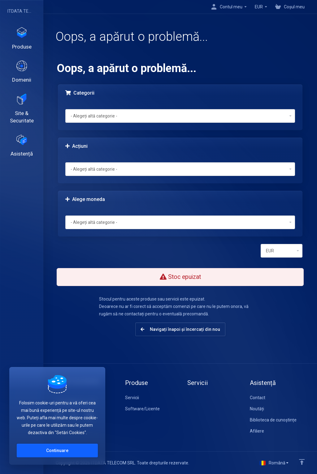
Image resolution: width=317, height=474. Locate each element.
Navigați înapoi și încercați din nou (180, 329)
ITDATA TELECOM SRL (20, 11)
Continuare (57, 450)
